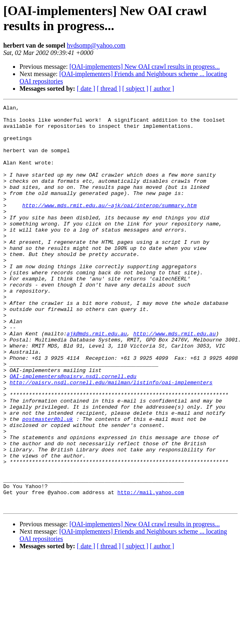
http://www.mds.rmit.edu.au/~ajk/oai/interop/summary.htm (109, 226)
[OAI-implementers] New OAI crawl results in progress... (144, 66)
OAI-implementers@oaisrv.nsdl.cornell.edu (73, 431)
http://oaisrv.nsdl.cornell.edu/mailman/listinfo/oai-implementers (111, 438)
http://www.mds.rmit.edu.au (174, 379)
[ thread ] (109, 88)
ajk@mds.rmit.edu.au (97, 379)
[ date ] (86, 88)
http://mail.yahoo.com (150, 570)
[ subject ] (135, 88)
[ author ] (162, 88)
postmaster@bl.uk (47, 482)
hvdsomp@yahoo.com (96, 45)
